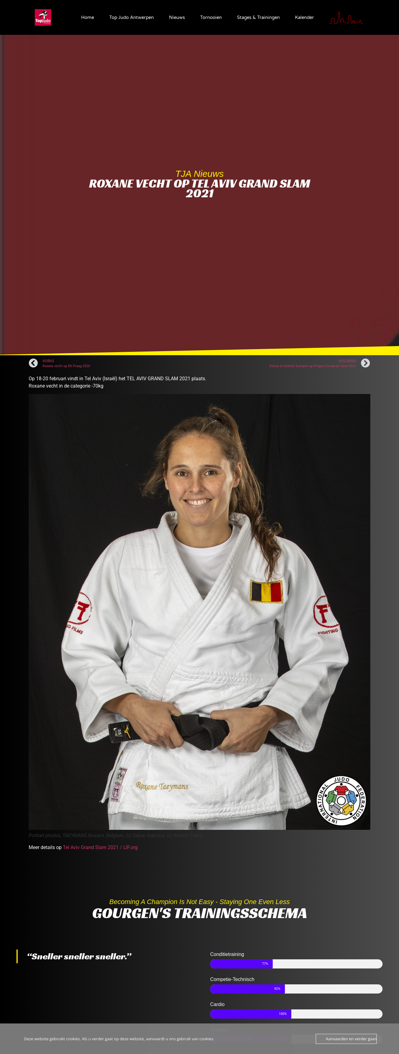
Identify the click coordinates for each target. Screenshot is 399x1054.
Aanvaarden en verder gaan (351, 1038)
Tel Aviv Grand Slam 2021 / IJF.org (100, 847)
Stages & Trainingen (258, 17)
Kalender (304, 17)
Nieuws (177, 17)
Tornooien (211, 17)
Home (87, 17)
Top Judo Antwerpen (131, 17)
